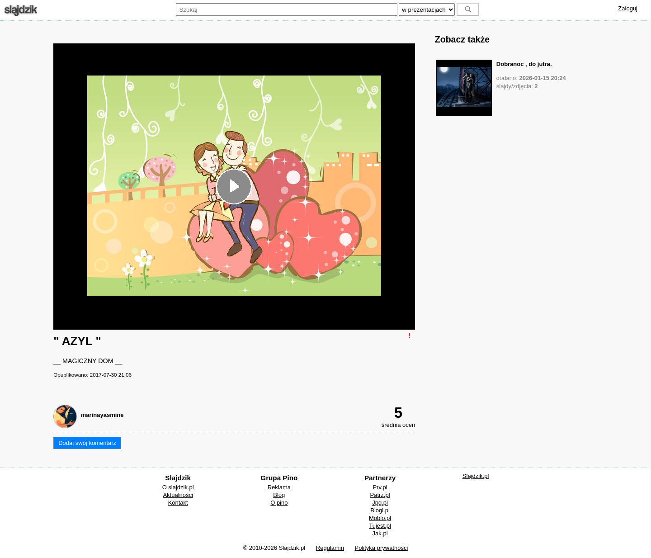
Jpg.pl (380, 502)
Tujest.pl (380, 525)
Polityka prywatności (381, 547)
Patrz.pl (380, 495)
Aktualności (178, 495)
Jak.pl (380, 533)
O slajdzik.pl (178, 487)
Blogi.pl (380, 510)
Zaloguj (627, 8)
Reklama (279, 487)
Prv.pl (380, 487)
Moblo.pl (380, 518)
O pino (279, 502)
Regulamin (330, 547)
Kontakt (178, 502)
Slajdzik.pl (475, 476)
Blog (279, 495)
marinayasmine (102, 414)
